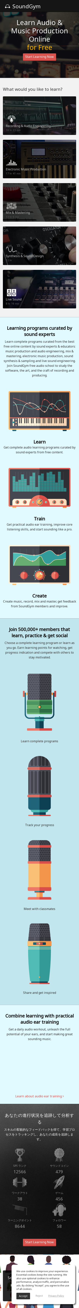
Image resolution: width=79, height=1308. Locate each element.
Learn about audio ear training (39, 1096)
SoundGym (23, 6)
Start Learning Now (39, 57)
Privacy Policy (56, 1295)
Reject (39, 1295)
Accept (23, 1296)
